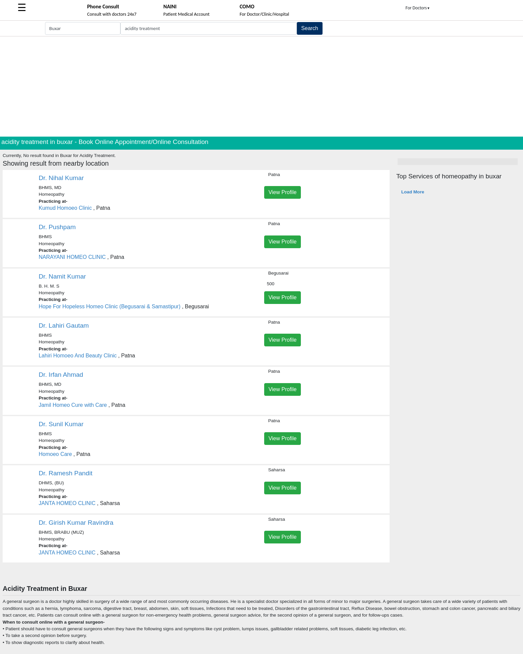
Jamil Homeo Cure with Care (73, 405)
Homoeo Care (55, 454)
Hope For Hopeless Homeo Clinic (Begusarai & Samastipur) (110, 306)
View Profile (283, 192)
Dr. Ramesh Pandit (65, 473)
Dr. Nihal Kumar (61, 177)
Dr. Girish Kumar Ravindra (76, 522)
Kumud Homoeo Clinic (65, 208)
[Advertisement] (261, 86)
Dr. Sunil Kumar (61, 424)
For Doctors (418, 8)
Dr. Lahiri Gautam (64, 325)
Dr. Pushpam (57, 226)
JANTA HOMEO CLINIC (67, 503)
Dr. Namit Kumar (62, 276)
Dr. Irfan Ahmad (61, 374)
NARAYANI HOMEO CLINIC (72, 257)
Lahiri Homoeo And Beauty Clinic (78, 355)
